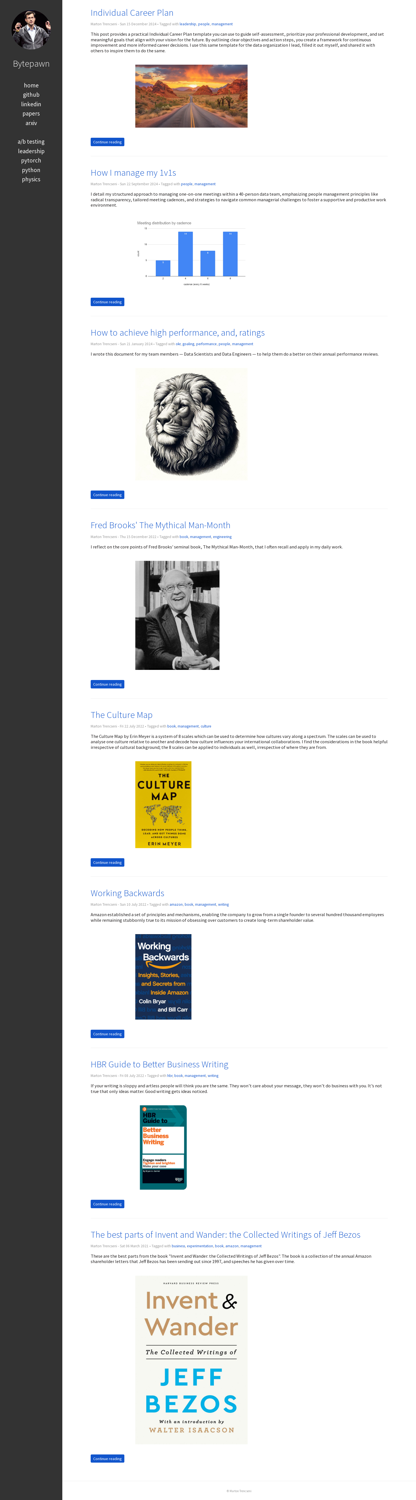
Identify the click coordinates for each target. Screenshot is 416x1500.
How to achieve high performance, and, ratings (178, 332)
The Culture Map (122, 714)
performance (206, 344)
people (204, 24)
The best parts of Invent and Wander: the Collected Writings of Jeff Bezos (225, 1234)
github (31, 94)
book (184, 536)
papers (31, 113)
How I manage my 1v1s (133, 172)
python (31, 170)
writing (223, 904)
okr (178, 344)
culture (206, 726)
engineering (222, 536)
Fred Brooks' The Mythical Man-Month (160, 525)
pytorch (31, 160)
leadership (31, 151)
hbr (169, 1075)
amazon (176, 904)
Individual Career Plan (132, 12)
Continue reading (107, 141)
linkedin (31, 104)
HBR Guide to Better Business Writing (159, 1064)
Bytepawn (31, 63)
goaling (188, 344)
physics (31, 179)
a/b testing (31, 141)
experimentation (200, 1246)
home (31, 85)
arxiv (31, 123)
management (222, 24)
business (178, 1246)
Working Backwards (127, 893)
